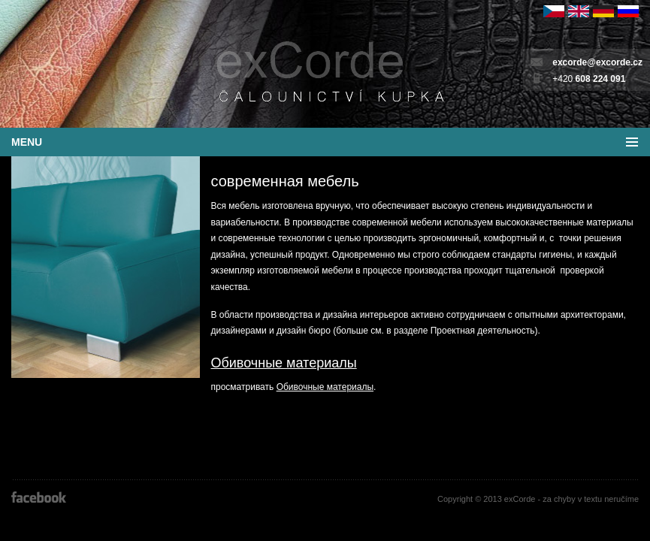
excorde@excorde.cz (597, 62)
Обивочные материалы (284, 362)
